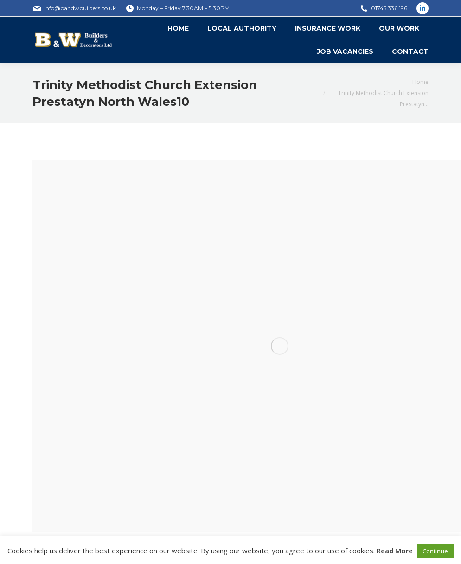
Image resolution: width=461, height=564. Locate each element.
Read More (395, 550)
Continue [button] (435, 551)
